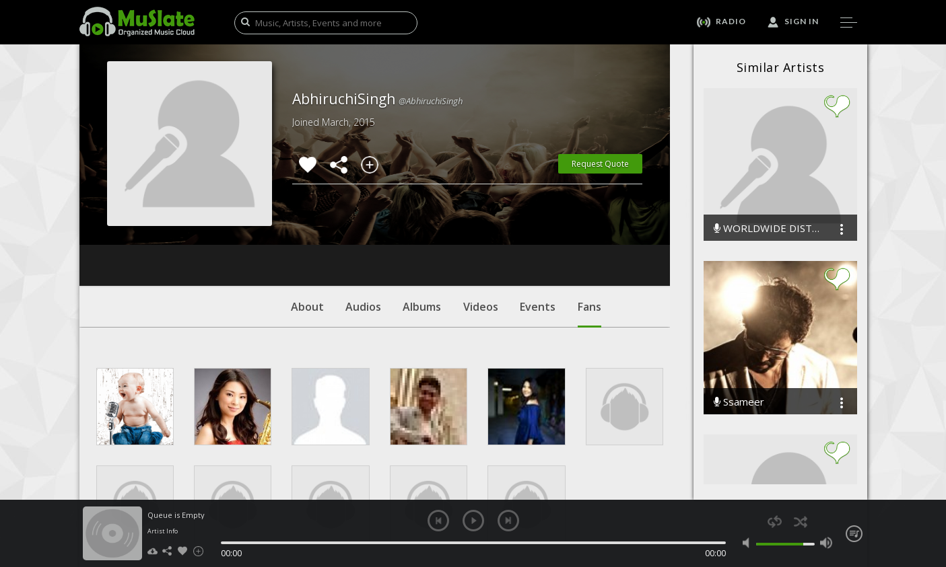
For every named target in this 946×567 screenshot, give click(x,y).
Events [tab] (537, 225)
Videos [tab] (480, 225)
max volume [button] (826, 543)
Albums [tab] (422, 225)
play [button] (473, 520)
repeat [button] (774, 521)
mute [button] (749, 543)
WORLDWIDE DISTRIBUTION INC (766, 228)
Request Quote (600, 163)
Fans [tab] (589, 232)
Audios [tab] (363, 225)
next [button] (508, 520)
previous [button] (438, 520)
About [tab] (307, 225)
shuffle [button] (800, 521)
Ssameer (739, 402)
